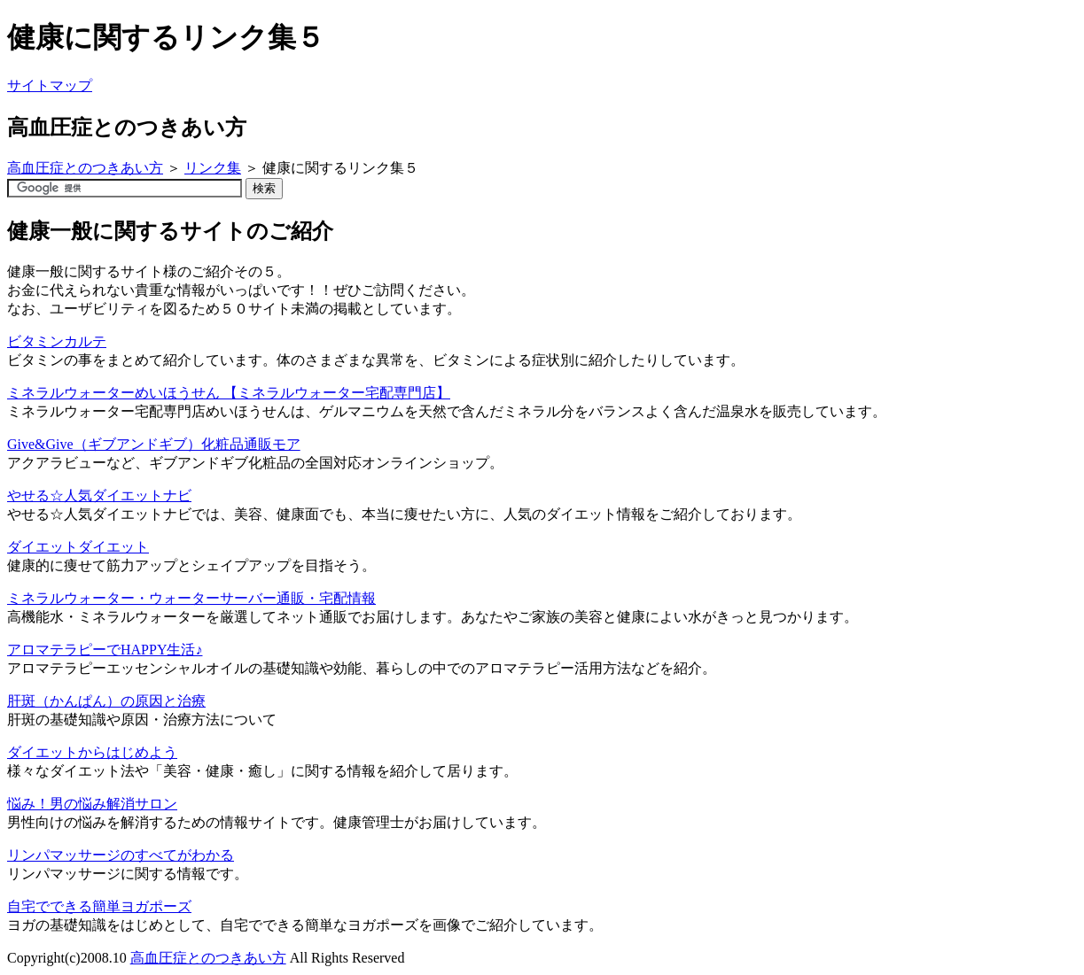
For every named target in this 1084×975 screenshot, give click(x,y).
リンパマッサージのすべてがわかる (120, 855)
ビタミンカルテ (56, 341)
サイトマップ (49, 85)
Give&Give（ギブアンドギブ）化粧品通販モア (153, 444)
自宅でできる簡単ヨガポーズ (99, 906)
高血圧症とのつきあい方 (85, 167)
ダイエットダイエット (78, 546)
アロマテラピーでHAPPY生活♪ (104, 649)
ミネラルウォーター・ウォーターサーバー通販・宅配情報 (191, 598)
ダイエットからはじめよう (92, 752)
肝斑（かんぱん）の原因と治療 (106, 700)
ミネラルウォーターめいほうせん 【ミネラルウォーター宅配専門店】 (228, 392)
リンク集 (212, 167)
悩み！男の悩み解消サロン (92, 803)
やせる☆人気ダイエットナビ (99, 495)
